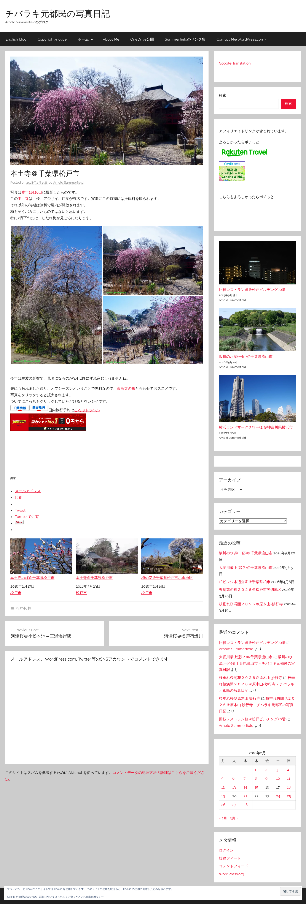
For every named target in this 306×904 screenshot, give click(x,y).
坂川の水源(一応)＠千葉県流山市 (246, 356)
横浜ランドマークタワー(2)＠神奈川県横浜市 (256, 427)
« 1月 (223, 818)
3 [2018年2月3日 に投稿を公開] (277, 769)
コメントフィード (233, 866)
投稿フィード (230, 858)
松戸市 (15, 593)
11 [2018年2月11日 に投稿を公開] (288, 778)
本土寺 (23, 198)
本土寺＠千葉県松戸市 (107, 559)
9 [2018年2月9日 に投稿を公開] (266, 778)
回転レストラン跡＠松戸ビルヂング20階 (252, 289)
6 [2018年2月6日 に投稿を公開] (233, 778)
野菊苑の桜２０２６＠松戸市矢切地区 (250, 589)
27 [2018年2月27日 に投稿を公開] (234, 805)
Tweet (20, 510)
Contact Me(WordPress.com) (241, 39)
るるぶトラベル (87, 410)
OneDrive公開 (142, 39)
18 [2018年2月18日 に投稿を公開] (289, 787)
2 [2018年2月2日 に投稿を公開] (266, 769)
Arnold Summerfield (68, 183)
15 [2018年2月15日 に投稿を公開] (256, 787)
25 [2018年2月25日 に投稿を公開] (289, 796)
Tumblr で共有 (27, 516)
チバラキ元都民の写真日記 (57, 13)
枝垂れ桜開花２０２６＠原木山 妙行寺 (250, 677)
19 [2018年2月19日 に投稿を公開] (223, 796)
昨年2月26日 (31, 192)
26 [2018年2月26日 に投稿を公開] (223, 805)
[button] (290, 891)
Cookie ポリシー (94, 896)
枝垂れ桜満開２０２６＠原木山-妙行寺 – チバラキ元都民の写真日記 (257, 684)
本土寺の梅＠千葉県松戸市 (41, 559)
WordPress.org (231, 874)
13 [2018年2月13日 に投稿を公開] (234, 787)
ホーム (86, 39)
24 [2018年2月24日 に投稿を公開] (278, 796)
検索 (222, 95)
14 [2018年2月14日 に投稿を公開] (245, 787)
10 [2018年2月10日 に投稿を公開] (278, 778)
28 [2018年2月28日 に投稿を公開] (246, 805)
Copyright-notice (52, 39)
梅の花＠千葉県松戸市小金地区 (172, 559)
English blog (16, 39)
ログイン (226, 850)
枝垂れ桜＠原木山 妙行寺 (239, 698)
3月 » (234, 818)
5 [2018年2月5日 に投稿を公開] (222, 778)
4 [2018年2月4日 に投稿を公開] (288, 769)
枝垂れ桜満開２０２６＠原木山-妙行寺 (251, 604)
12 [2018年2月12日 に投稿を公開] (223, 787)
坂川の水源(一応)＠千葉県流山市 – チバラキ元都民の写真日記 (257, 663)
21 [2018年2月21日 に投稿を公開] (245, 796)
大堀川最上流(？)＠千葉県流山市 (246, 567)
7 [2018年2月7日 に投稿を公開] (244, 778)
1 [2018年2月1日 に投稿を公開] (255, 769)
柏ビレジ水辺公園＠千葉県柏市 (244, 582)
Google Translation (235, 63)
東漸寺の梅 (126, 388)
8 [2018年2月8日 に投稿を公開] (256, 778)
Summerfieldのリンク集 (185, 39)
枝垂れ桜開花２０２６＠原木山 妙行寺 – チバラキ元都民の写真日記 (257, 704)
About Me (111, 39)
